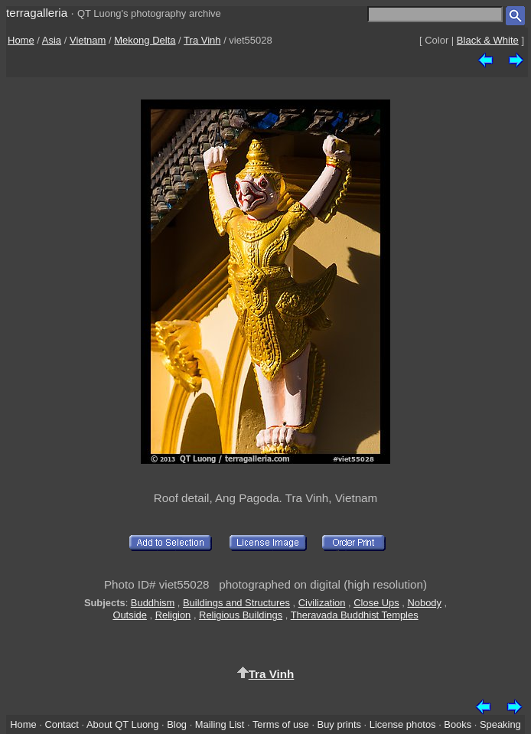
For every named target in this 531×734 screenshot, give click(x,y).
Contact (61, 724)
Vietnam (88, 40)
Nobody (424, 602)
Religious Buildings (240, 615)
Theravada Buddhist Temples (355, 615)
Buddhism (152, 602)
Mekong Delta (144, 40)
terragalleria (36, 12)
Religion (173, 615)
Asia (51, 40)
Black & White (488, 40)
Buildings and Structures (236, 602)
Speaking (500, 724)
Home (21, 40)
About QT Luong (122, 724)
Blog (177, 724)
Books (457, 724)
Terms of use (280, 724)
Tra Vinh (202, 40)
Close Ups (376, 602)
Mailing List (220, 724)
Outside (129, 615)
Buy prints (339, 724)
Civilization (322, 602)
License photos (403, 724)
